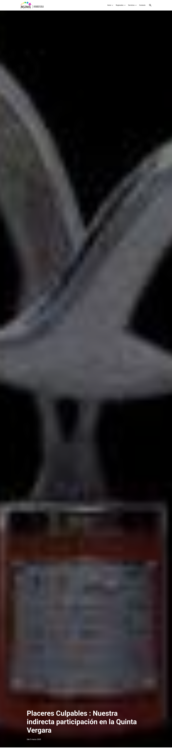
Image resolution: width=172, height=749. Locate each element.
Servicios (131, 5)
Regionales (120, 5)
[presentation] (112, 5)
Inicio (109, 5)
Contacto (142, 5)
